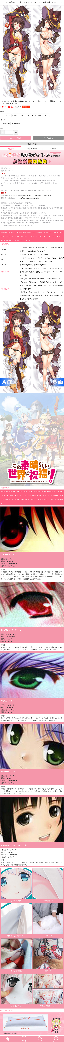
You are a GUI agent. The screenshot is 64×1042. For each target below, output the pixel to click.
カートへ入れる (15, 138)
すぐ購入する (48, 138)
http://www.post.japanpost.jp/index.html (37, 195)
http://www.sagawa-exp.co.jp (29, 198)
